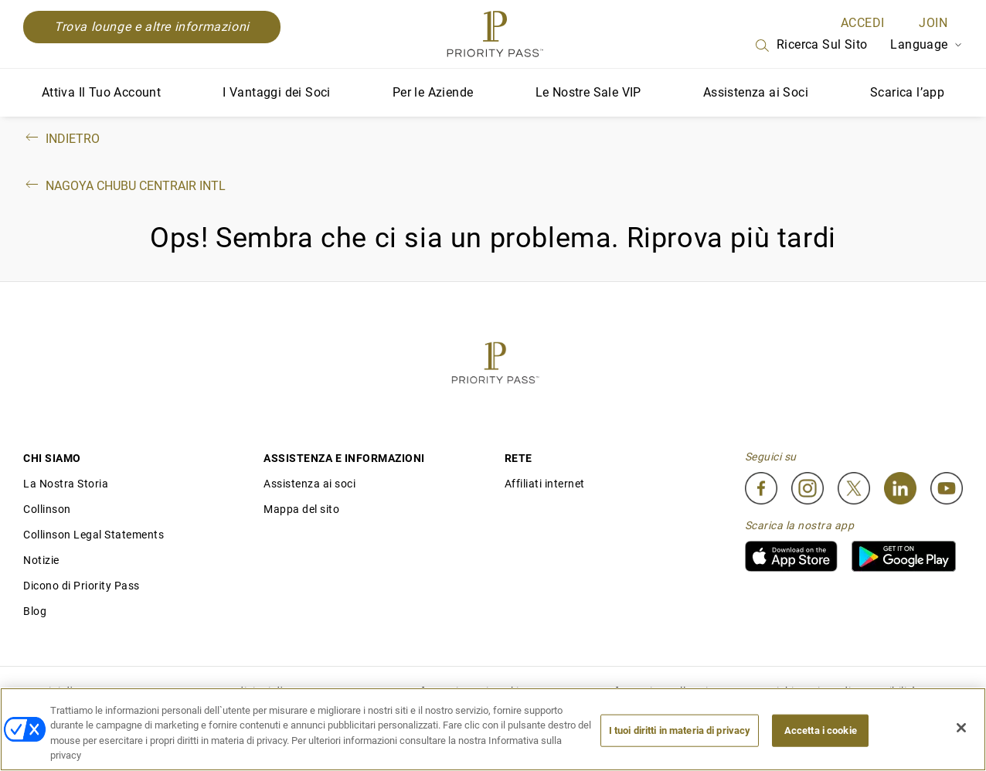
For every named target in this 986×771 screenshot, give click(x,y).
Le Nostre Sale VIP (588, 92)
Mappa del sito (301, 509)
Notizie (41, 560)
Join (933, 22)
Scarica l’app (907, 92)
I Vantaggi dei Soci (277, 92)
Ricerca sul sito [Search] (810, 45)
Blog (34, 611)
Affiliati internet (545, 483)
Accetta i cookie (820, 730)
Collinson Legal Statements (93, 534)
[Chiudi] (961, 728)
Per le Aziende (433, 92)
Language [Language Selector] (926, 44)
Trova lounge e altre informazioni (152, 26)
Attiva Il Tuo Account (101, 92)
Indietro (61, 138)
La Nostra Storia (65, 483)
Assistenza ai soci (309, 483)
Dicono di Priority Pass (81, 585)
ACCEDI (862, 22)
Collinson (47, 509)
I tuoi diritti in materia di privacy (680, 730)
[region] (493, 729)
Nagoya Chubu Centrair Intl (124, 185)
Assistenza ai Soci (755, 92)
